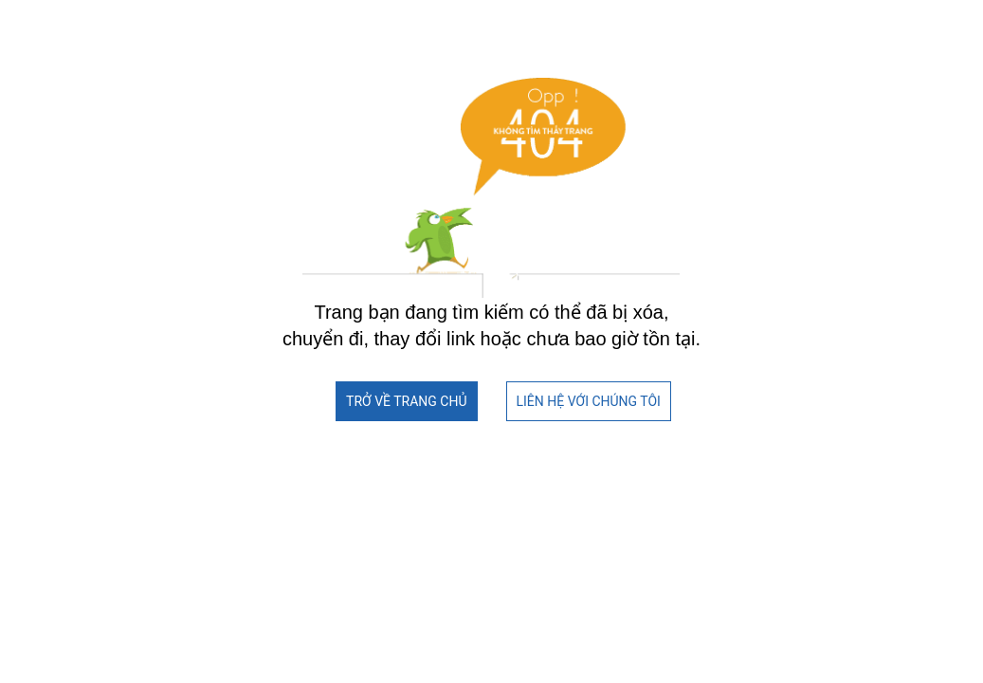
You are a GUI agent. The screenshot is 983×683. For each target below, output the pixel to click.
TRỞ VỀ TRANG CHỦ (406, 401)
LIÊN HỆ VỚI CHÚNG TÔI (589, 401)
